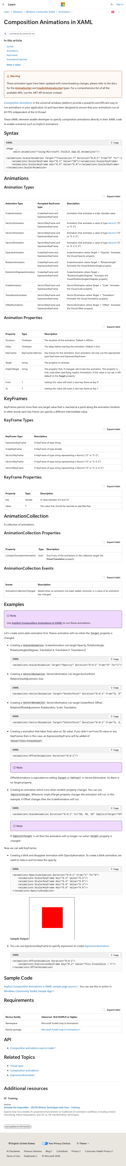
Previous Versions (33, 1151)
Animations (64, 11)
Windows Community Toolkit (40, 11)
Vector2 (112, 223)
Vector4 (112, 242)
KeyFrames (12, 55)
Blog (48, 1151)
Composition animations (18, 102)
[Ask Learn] (113, 12)
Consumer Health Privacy (98, 1151)
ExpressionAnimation (97, 946)
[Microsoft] (63, 4)
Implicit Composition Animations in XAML (37, 623)
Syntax (10, 46)
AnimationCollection (17, 59)
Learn (7, 11)
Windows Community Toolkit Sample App (28, 991)
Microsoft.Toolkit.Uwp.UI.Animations (60, 1029)
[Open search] (111, 4)
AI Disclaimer (13, 1151)
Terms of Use (13, 1156)
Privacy (75, 1151)
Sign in (119, 4)
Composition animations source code (31, 1048)
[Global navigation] (3, 4)
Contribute (62, 1151)
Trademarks (29, 1156)
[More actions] (119, 12)
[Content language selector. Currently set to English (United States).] (22, 1143)
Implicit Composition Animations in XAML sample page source (40, 986)
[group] (63, 158)
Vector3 (112, 232)
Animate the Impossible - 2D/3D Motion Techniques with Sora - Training (42, 1107)
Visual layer (17, 1065)
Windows (17, 11)
